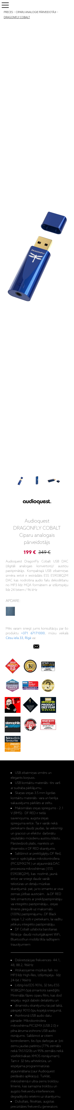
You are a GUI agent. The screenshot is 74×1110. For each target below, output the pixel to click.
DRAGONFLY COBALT (17, 17)
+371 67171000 (33, 633)
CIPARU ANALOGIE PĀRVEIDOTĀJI (36, 12)
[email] (36, 647)
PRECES (8, 12)
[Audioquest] (37, 502)
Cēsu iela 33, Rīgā (18, 638)
